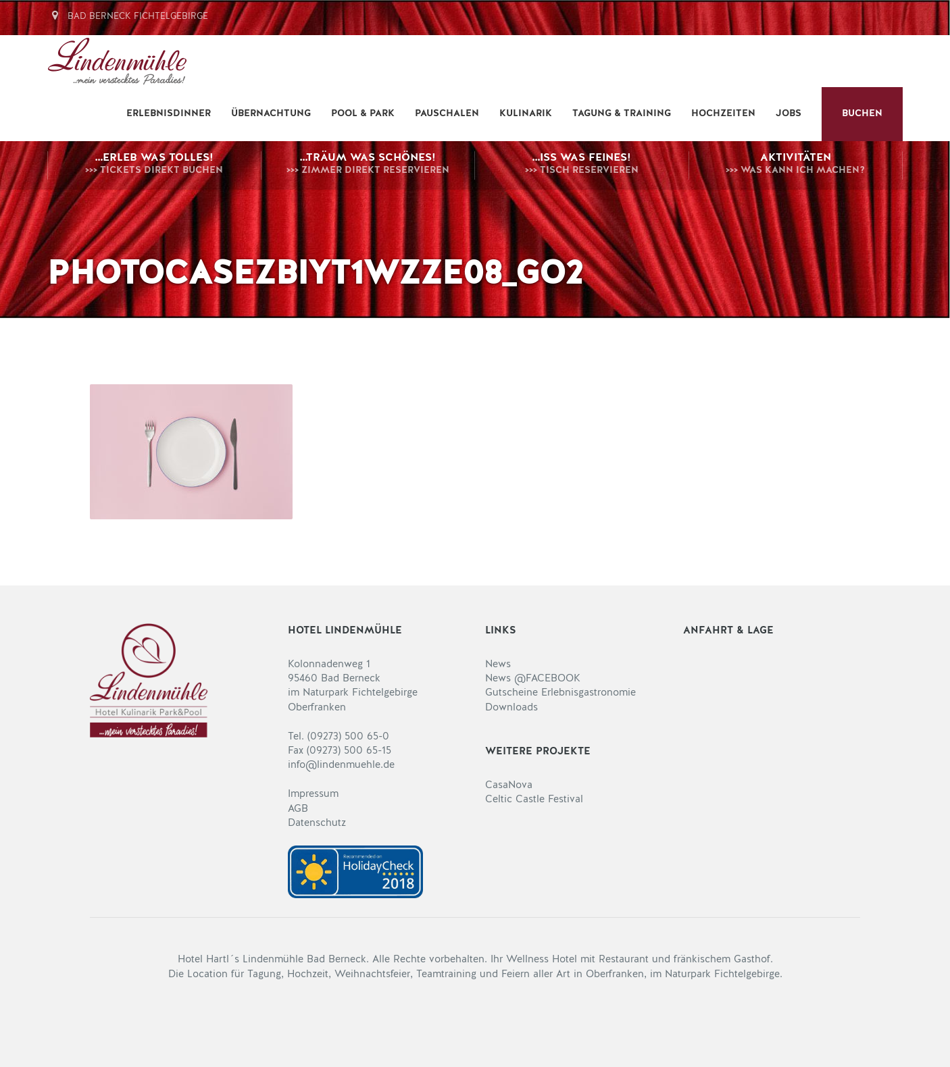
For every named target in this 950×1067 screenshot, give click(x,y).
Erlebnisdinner (168, 113)
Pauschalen (447, 113)
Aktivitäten (796, 165)
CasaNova (508, 786)
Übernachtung (271, 113)
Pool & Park (363, 113)
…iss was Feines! (582, 165)
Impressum (313, 794)
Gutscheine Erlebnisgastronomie (560, 693)
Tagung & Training (621, 113)
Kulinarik (525, 113)
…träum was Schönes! (368, 165)
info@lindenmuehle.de (341, 765)
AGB (298, 809)
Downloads (511, 708)
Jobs (788, 113)
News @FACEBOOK (532, 679)
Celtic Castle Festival (534, 800)
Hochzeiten (723, 113)
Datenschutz (317, 823)
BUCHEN (862, 113)
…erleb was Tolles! (154, 165)
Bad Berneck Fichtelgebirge (128, 16)
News (498, 665)
